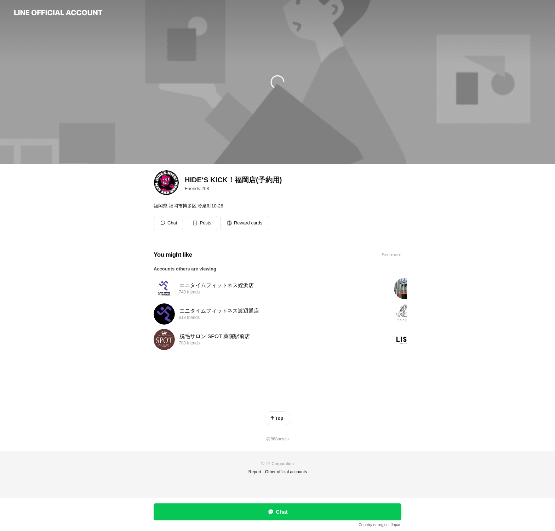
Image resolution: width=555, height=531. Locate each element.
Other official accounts (286, 471)
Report (254, 471)
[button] (201, 223)
